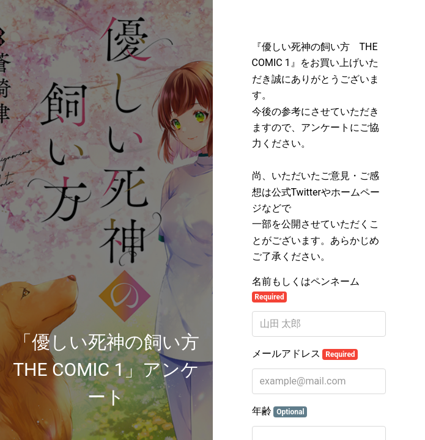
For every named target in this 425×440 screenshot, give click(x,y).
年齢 (280, 411)
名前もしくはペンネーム (306, 289)
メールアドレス (305, 354)
